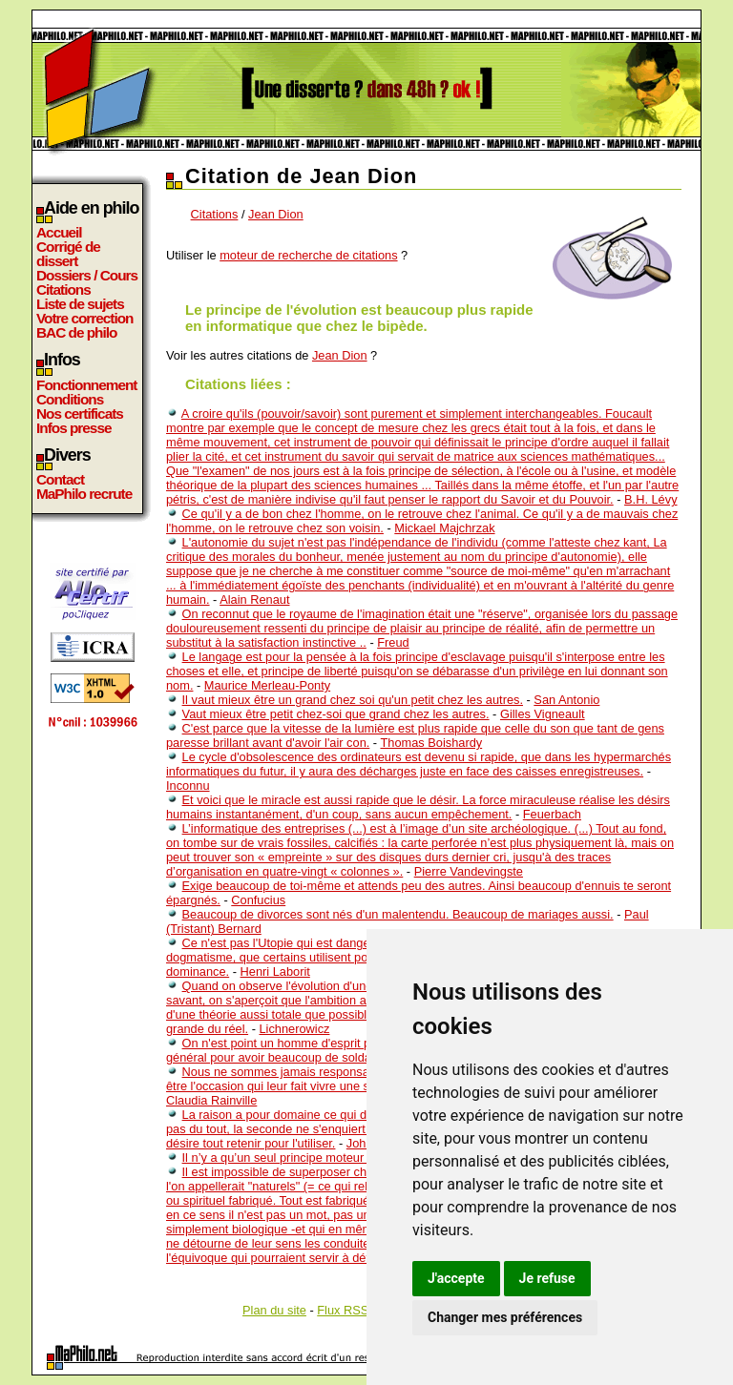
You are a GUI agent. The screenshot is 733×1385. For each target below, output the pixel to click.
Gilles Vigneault (542, 714)
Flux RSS (342, 1310)
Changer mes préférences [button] (505, 1317)
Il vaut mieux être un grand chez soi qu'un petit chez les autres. (352, 699)
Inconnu (188, 785)
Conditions (69, 399)
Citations (63, 289)
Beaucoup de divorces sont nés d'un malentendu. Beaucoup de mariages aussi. (398, 914)
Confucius (258, 900)
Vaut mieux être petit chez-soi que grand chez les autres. (336, 714)
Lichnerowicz (294, 1029)
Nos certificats (79, 413)
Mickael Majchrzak (444, 528)
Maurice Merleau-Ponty (267, 685)
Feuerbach (552, 814)
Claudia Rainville (211, 1100)
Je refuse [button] (547, 1278)
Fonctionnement (86, 385)
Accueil (59, 232)
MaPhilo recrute (84, 493)
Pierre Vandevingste (468, 871)
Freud (392, 642)
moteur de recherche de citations (308, 255)
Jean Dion (276, 214)
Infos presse (73, 428)
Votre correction (85, 318)
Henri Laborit (275, 971)
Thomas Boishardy (431, 742)
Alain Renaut (254, 599)
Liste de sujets (80, 304)
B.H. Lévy (650, 499)
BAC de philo (76, 332)
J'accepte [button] (456, 1278)
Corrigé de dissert (68, 253)
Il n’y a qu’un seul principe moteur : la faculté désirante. (333, 1157)
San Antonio (566, 699)
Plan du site (274, 1310)
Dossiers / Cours (86, 275)
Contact (60, 479)
